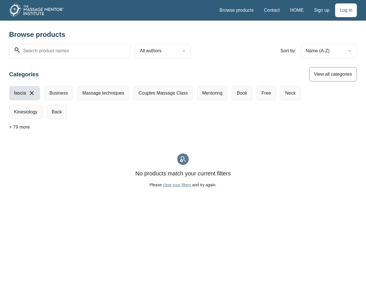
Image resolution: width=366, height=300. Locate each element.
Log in (346, 10)
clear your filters (177, 185)
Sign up (321, 10)
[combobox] (163, 51)
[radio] (24, 93)
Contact (272, 10)
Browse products (237, 10)
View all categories (333, 74)
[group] (167, 102)
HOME (297, 10)
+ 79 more (19, 127)
